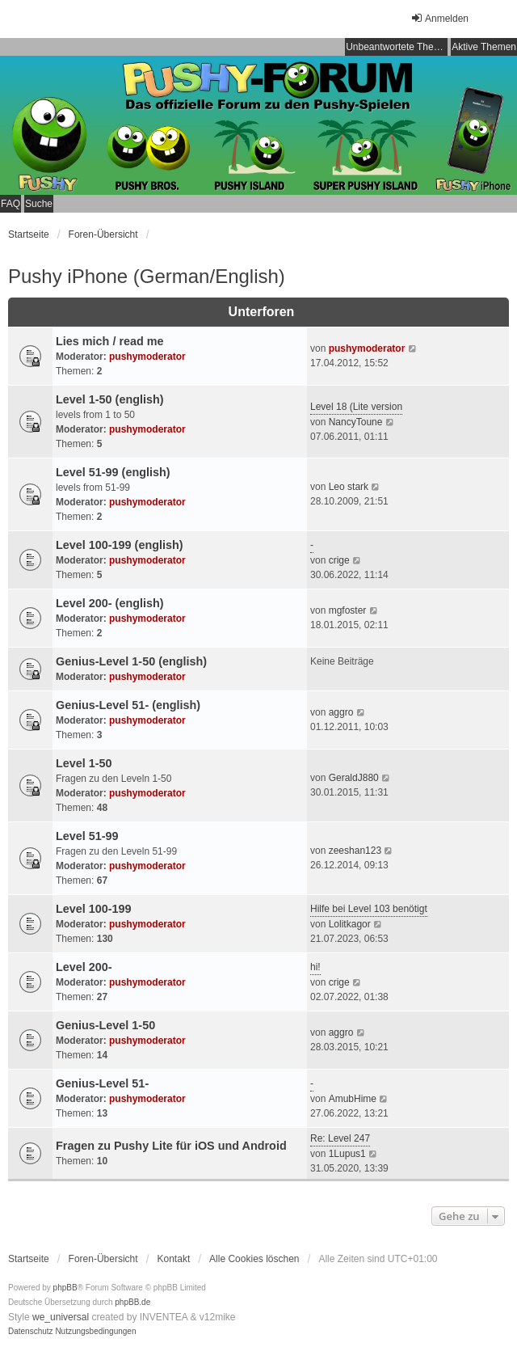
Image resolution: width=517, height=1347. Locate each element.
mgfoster (348, 610)
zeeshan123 (355, 850)
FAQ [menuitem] (10, 203)
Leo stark (348, 486)
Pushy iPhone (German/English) (146, 276)
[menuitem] (30, 1331)
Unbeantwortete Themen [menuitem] (397, 47)
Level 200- (84, 967)
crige (339, 560)
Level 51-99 (87, 836)
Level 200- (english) (110, 603)
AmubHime (352, 1098)
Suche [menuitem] (39, 203)
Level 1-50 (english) (110, 399)
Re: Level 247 (340, 1138)
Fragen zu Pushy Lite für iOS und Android (171, 1145)
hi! (315, 967)
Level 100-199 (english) (119, 544)
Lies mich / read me (110, 341)
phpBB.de (132, 1302)
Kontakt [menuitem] (174, 1259)
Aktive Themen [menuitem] (484, 47)
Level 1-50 (84, 763)
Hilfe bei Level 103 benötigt (368, 908)
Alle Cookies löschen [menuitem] (254, 1259)
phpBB (65, 1287)
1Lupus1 (347, 1153)
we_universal (60, 1317)
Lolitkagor (350, 924)
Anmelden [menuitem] (439, 18)
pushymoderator (147, 356)
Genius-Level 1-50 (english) (131, 661)
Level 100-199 (94, 908)
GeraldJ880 (354, 777)
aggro (341, 712)
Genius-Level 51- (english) (128, 705)
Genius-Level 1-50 (105, 1025)
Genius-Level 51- (102, 1083)
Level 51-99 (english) (113, 472)
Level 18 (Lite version (356, 406)
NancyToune (356, 422)
